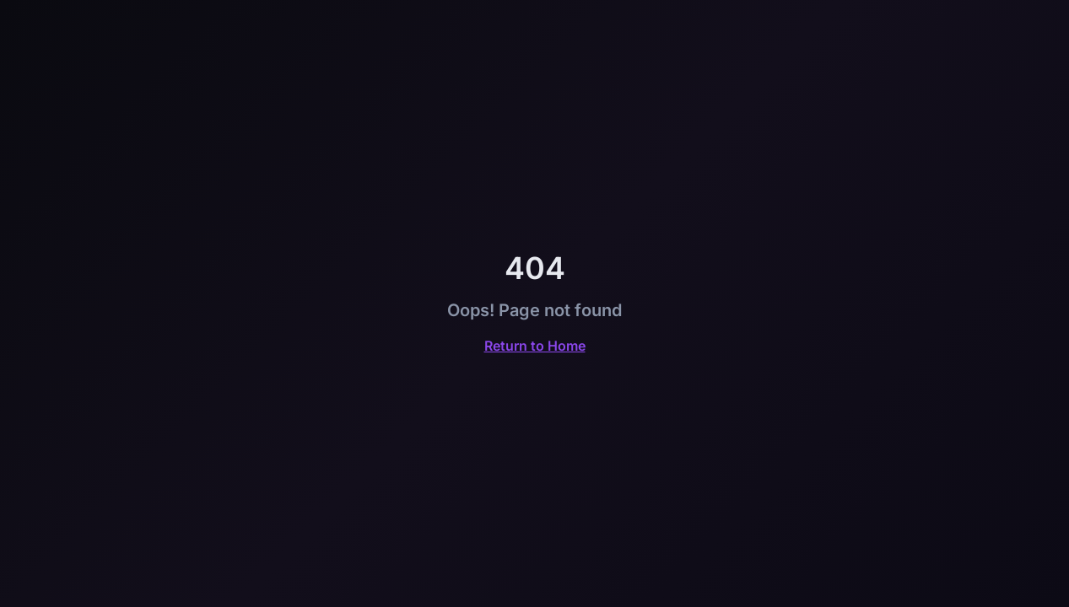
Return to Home (535, 345)
